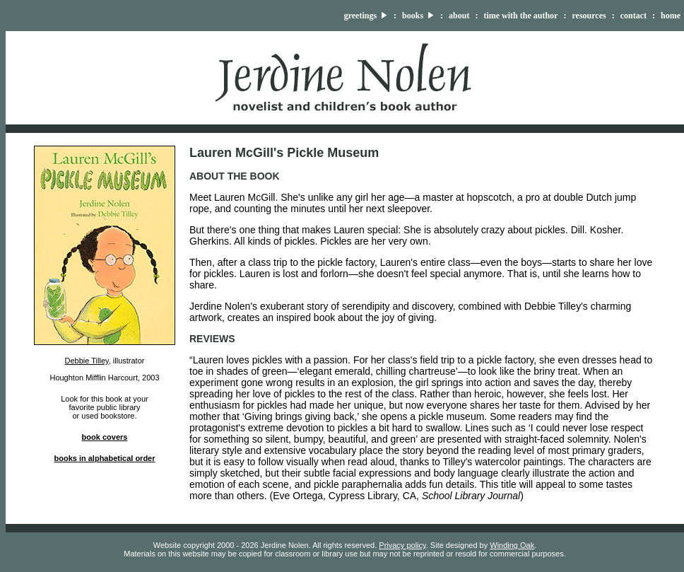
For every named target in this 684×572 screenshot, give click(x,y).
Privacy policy (402, 545)
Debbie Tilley (87, 360)
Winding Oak (512, 545)
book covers (105, 437)
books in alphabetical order (104, 458)
